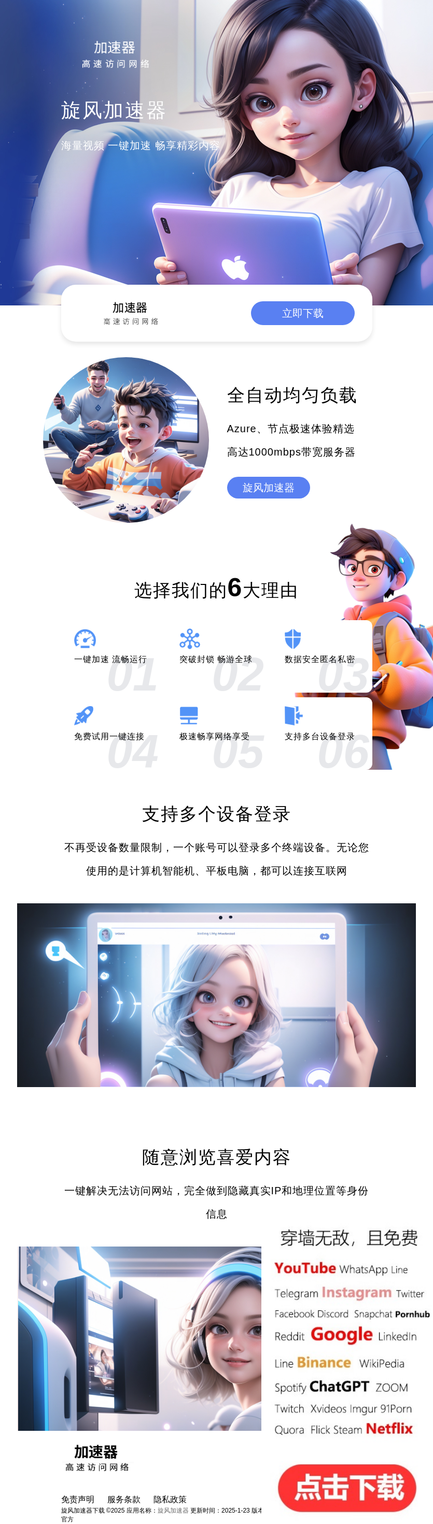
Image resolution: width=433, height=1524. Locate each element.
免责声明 (77, 1499)
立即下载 (303, 313)
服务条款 (124, 1499)
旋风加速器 (269, 487)
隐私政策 (170, 1499)
